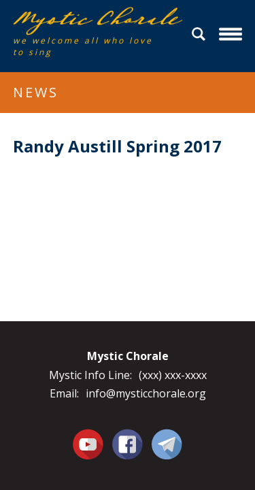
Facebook (127, 436)
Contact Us (167, 444)
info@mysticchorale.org (146, 393)
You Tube (88, 444)
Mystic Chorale (91, 21)
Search (200, 34)
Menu (232, 34)
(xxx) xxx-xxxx (173, 375)
